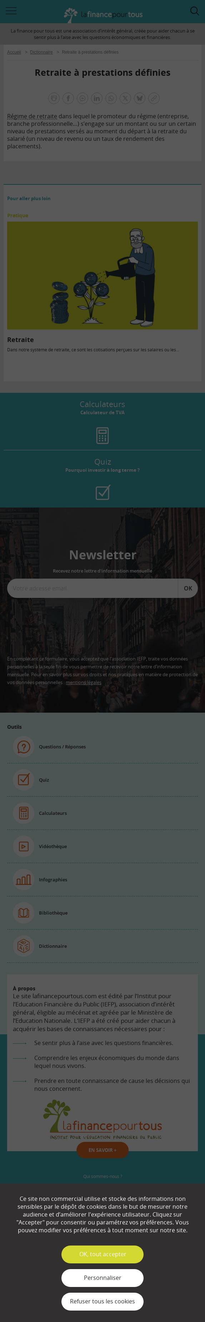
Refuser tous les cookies (102, 1301)
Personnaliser (102, 1278)
